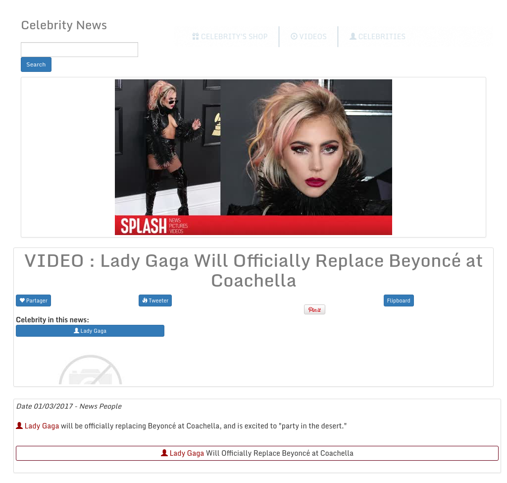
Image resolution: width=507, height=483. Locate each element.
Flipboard (398, 300)
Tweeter (155, 300)
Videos (309, 36)
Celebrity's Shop (229, 36)
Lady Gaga (37, 425)
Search (36, 64)
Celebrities (378, 36)
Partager (33, 300)
